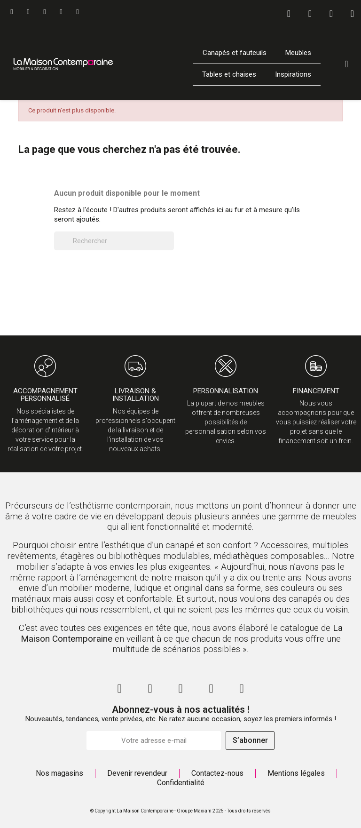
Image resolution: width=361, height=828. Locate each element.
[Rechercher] (114, 240)
